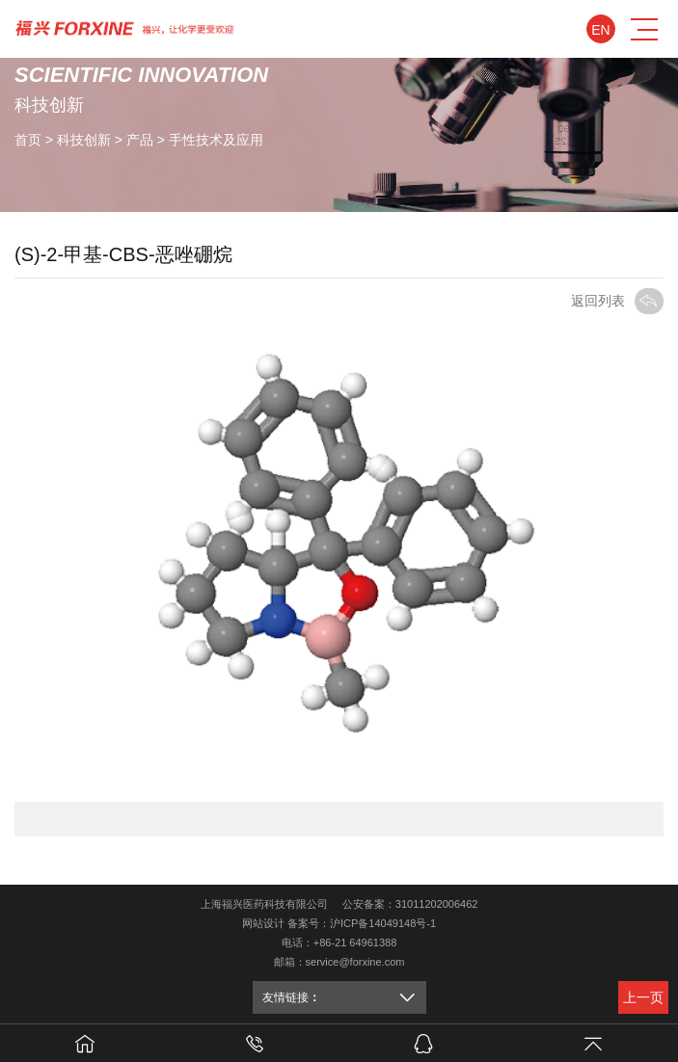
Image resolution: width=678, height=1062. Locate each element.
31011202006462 (436, 904)
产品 (139, 138)
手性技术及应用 (216, 138)
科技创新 (84, 138)
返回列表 (617, 301)
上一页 (643, 997)
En (600, 30)
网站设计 (263, 923)
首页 (27, 138)
